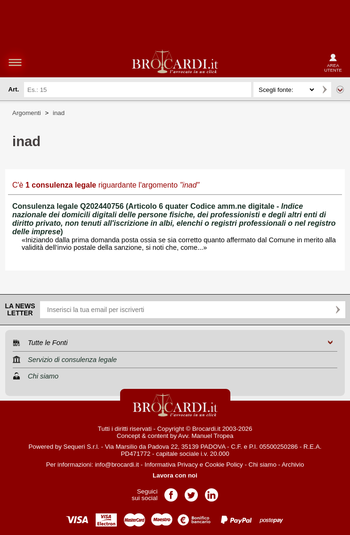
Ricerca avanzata (340, 89)
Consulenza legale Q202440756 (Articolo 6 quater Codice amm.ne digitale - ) (174, 219)
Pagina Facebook (171, 491)
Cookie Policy (224, 464)
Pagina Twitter (191, 491)
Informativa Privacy (171, 464)
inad (59, 112)
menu (15, 62)
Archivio (293, 464)
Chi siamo (263, 464)
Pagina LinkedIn (211, 491)
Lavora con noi (175, 475)
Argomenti (26, 112)
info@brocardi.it (117, 464)
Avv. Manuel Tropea (205, 435)
